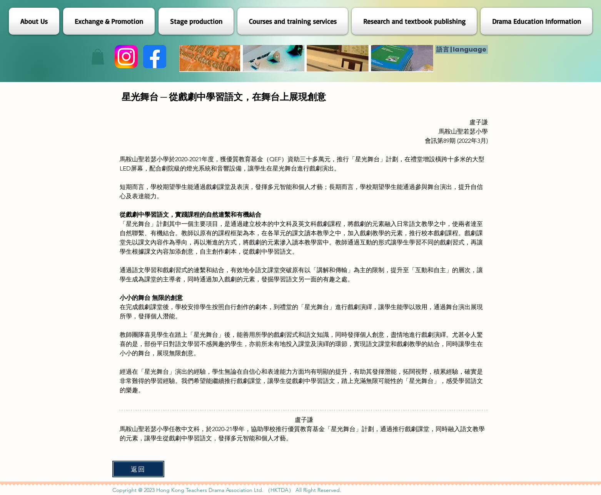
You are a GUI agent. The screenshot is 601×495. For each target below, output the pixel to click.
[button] (97, 57)
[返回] (138, 469)
